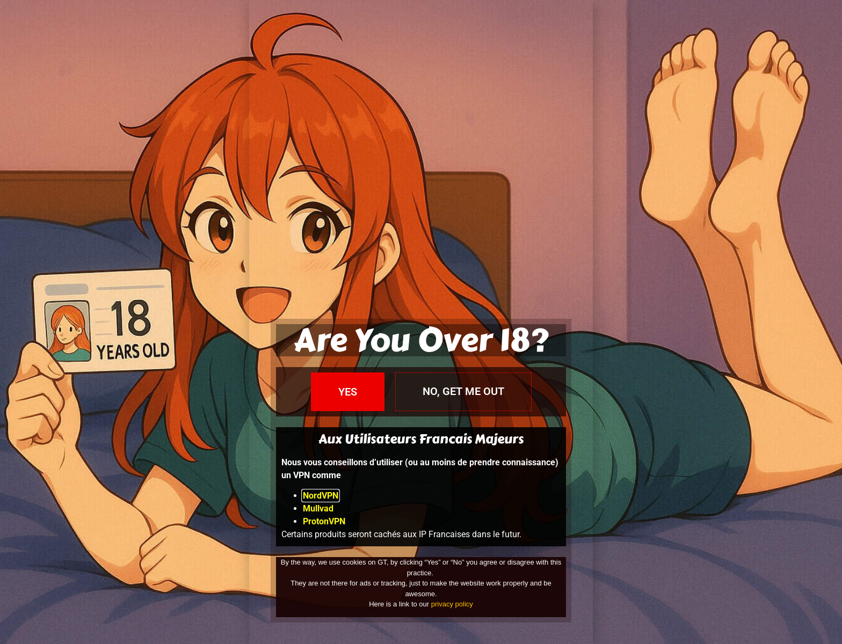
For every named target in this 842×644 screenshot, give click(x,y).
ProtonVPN (324, 521)
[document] (421, 322)
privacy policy (452, 604)
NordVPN (320, 496)
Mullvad (318, 508)
